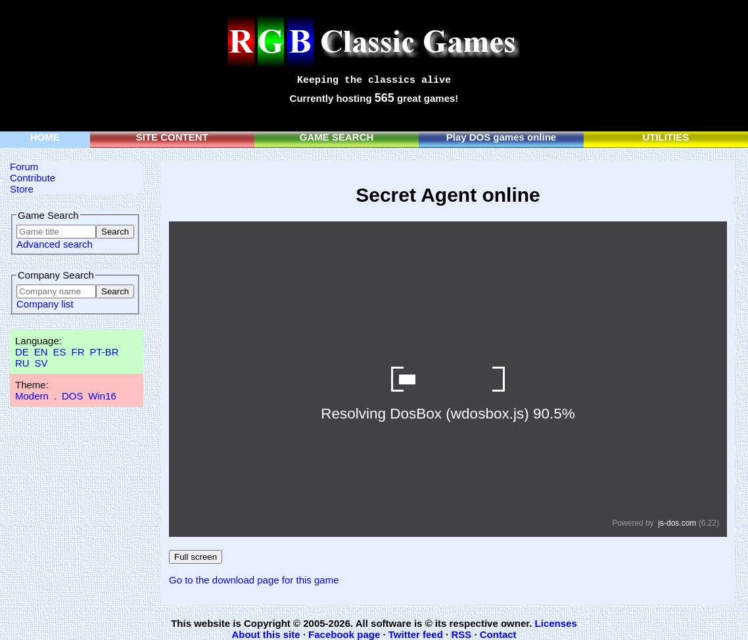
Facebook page (344, 634)
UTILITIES (665, 137)
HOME (45, 137)
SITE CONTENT (172, 137)
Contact (498, 634)
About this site (265, 634)
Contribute (32, 177)
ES (59, 351)
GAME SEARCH (337, 137)
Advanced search (54, 244)
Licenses (556, 623)
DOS (72, 395)
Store (22, 188)
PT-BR (103, 351)
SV (41, 363)
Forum (24, 166)
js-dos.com (677, 523)
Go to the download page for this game (254, 579)
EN (41, 351)
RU (22, 363)
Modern (32, 395)
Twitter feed (415, 634)
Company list (45, 303)
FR (77, 351)
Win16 (102, 395)
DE (22, 351)
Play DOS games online (501, 137)
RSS (461, 634)
